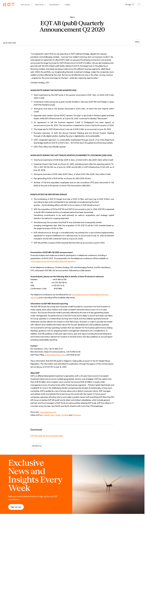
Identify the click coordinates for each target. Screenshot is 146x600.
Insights (67, 4)
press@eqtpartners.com (55, 354)
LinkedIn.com (48, 415)
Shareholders (55, 4)
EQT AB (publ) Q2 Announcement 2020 (46, 435)
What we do (40, 4)
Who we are (26, 4)
